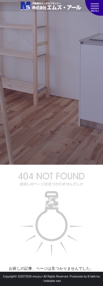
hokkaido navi (52, 280)
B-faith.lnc (94, 276)
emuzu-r (37, 276)
